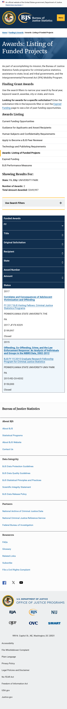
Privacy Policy (8, 663)
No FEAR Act (8, 677)
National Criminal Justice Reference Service (23, 518)
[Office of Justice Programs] (9, 18)
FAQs (5, 542)
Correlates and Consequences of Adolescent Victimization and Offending (28, 298)
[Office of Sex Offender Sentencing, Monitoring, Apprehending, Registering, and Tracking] (54, 625)
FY (33, 226)
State (6, 260)
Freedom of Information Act (15, 683)
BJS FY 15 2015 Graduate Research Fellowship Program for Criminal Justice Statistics (29, 360)
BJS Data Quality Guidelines (16, 473)
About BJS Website (11, 442)
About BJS (7, 428)
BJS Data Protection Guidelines (17, 466)
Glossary (6, 549)
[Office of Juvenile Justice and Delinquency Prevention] (12, 625)
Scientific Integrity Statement (16, 487)
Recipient (9, 251)
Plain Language (9, 656)
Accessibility (8, 643)
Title (6, 233)
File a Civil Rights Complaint (16, 569)
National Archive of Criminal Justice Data (22, 511)
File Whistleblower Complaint (15, 650)
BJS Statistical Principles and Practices (21, 480)
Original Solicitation (15, 242)
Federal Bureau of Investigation (17, 525)
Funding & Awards (16, 33)
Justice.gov (7, 697)
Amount (8, 276)
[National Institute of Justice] (54, 614)
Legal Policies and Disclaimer (15, 670)
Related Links (9, 556)
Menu (61, 18)
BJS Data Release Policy (14, 494)
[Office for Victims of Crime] (33, 625)
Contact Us (7, 449)
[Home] (35, 18)
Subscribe (7, 563)
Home (4, 33)
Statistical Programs (12, 435)
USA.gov (6, 690)
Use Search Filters (15, 203)
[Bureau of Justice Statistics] (33, 616)
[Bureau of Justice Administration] (12, 614)
